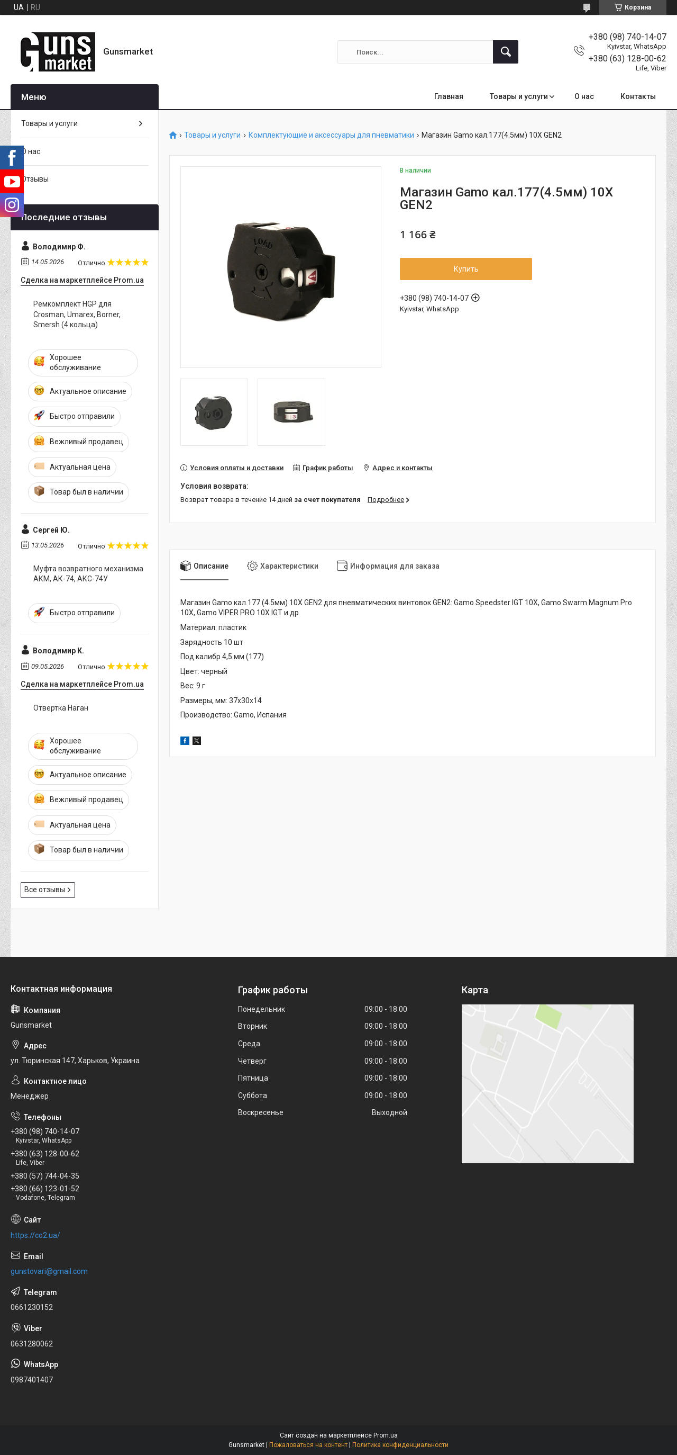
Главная (448, 96)
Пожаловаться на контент (308, 1445)
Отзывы (35, 179)
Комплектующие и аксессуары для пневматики (331, 135)
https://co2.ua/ (35, 1235)
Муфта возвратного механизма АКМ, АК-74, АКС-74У (88, 573)
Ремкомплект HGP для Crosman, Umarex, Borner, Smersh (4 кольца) (77, 314)
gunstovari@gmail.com (49, 1271)
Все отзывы (44, 889)
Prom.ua (385, 1435)
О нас (584, 96)
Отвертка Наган (60, 708)
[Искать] (505, 52)
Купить (466, 269)
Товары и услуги (519, 96)
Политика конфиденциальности (400, 1445)
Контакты (638, 96)
